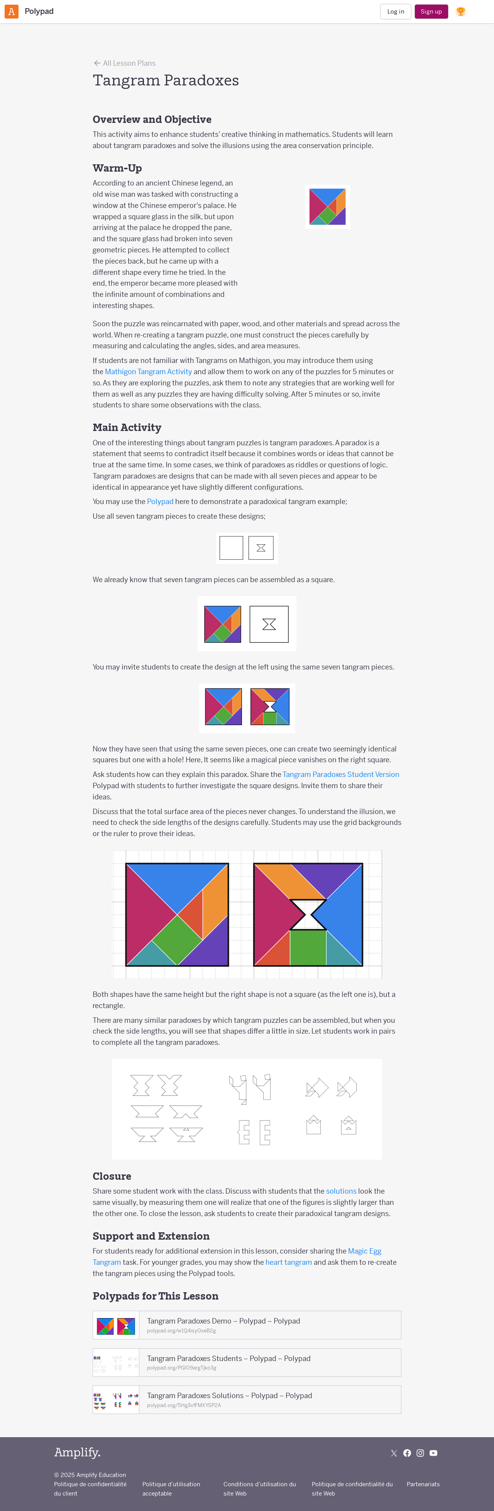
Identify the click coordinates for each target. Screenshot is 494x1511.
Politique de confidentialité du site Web (352, 1488)
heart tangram (290, 1262)
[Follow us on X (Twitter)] (394, 1453)
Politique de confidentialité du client (90, 1488)
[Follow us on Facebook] (407, 1453)
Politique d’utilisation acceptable (171, 1488)
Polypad (160, 501)
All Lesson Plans (124, 63)
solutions (341, 1191)
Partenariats (423, 1484)
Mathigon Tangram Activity (148, 371)
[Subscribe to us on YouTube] (433, 1453)
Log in (395, 11)
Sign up (431, 11)
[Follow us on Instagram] (420, 1453)
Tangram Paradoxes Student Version (341, 774)
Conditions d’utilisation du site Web (259, 1488)
